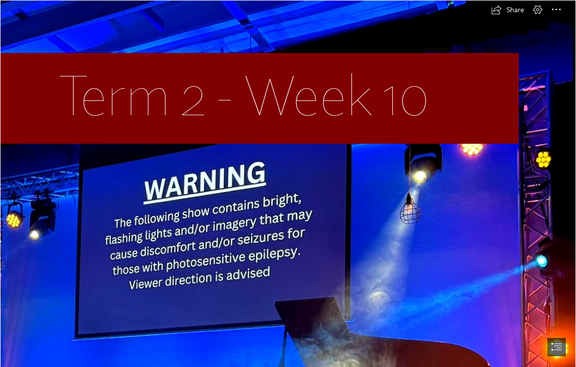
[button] (507, 10)
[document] (288, 183)
